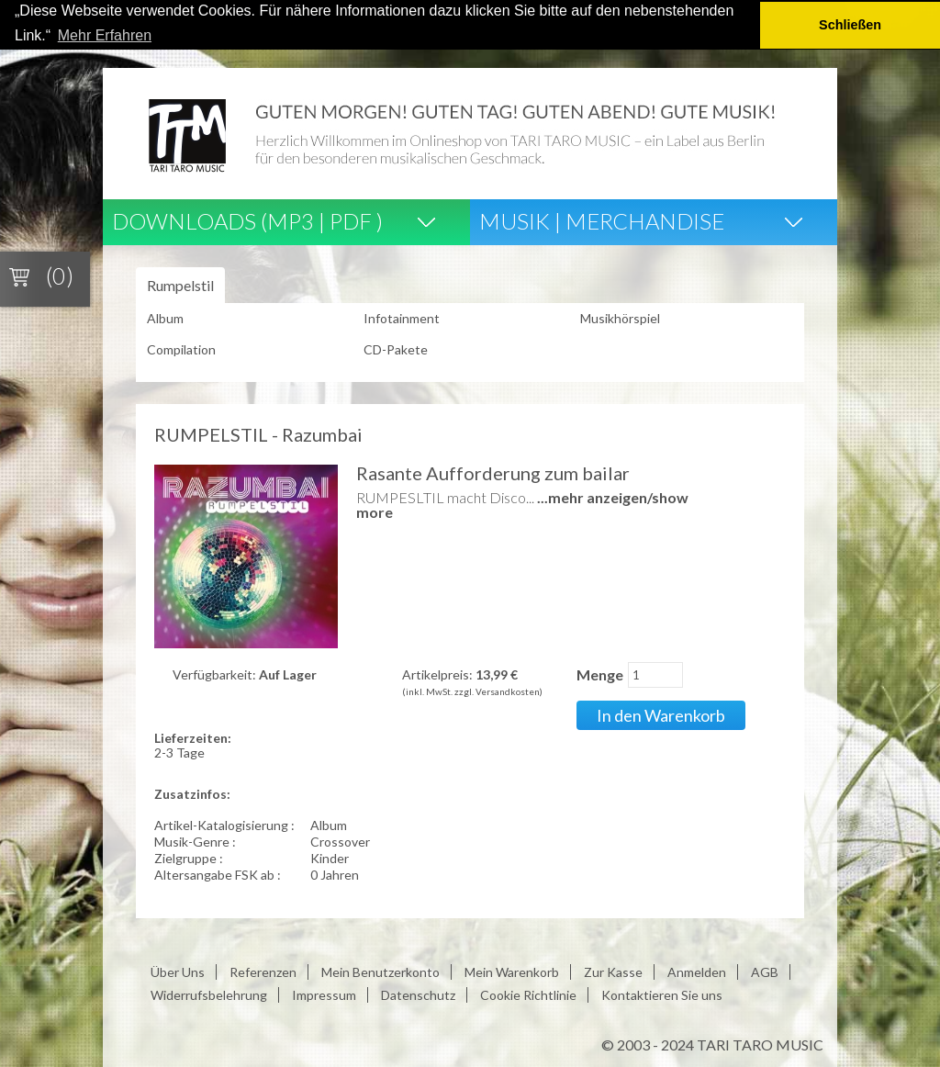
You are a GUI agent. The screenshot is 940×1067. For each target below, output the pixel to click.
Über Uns (178, 972)
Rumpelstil (180, 285)
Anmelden (696, 972)
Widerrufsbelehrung (209, 995)
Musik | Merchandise (601, 221)
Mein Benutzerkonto (380, 972)
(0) (59, 275)
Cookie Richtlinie (528, 995)
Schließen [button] (850, 24)
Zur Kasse (613, 972)
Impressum (324, 995)
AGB (764, 972)
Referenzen (263, 972)
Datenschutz (418, 995)
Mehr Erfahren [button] (104, 35)
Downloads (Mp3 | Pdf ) (247, 221)
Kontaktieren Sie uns (661, 995)
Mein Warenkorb (511, 972)
